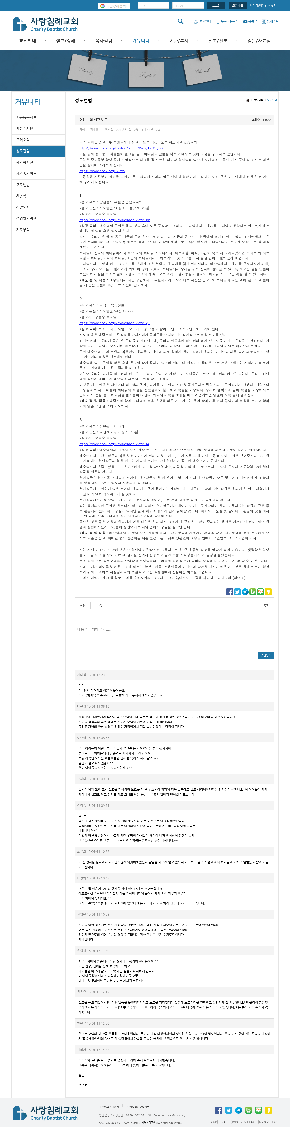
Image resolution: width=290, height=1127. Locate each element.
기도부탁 (23, 230)
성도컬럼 (23, 151)
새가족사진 (24, 162)
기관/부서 (178, 40)
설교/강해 (65, 40)
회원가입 (237, 5)
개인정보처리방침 (109, 1106)
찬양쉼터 (23, 196)
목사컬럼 (103, 40)
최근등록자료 (26, 117)
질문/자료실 (259, 40)
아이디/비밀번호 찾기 (263, 5)
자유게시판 (24, 128)
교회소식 (23, 140)
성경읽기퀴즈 (26, 218)
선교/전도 (217, 40)
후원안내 (202, 21)
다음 (99, 605)
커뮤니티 (141, 40)
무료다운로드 (227, 21)
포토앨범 (23, 185)
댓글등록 (266, 655)
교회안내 (27, 40)
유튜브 (250, 21)
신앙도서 (23, 207)
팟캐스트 (270, 21)
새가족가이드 (26, 173)
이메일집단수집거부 (138, 1106)
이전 (82, 605)
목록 (266, 605)
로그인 (216, 5)
